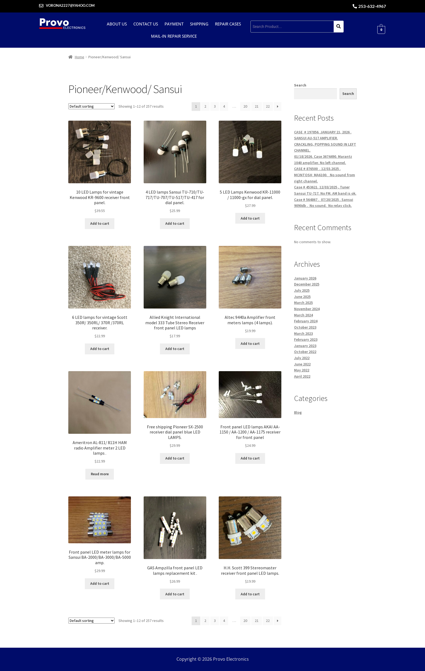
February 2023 (305, 339)
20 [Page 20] (245, 106)
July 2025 (302, 290)
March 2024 (303, 315)
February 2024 (305, 321)
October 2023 (305, 327)
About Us (117, 24)
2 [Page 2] (205, 106)
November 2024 (307, 308)
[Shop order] (91, 106)
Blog (298, 412)
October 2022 (305, 351)
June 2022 (302, 364)
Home (79, 56)
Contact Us (145, 24)
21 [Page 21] (257, 106)
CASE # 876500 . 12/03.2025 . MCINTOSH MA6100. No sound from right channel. (324, 174)
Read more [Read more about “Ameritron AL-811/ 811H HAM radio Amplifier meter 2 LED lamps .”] (100, 473)
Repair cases (228, 24)
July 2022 (302, 357)
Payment (174, 24)
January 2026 (305, 278)
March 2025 (303, 302)
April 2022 (302, 376)
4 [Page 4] (224, 106)
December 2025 (306, 284)
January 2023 (305, 345)
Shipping (199, 24)
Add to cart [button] (99, 223)
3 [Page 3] (215, 106)
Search (300, 85)
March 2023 (303, 333)
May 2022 (301, 370)
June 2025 (302, 296)
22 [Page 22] (268, 106)
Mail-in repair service (174, 36)
